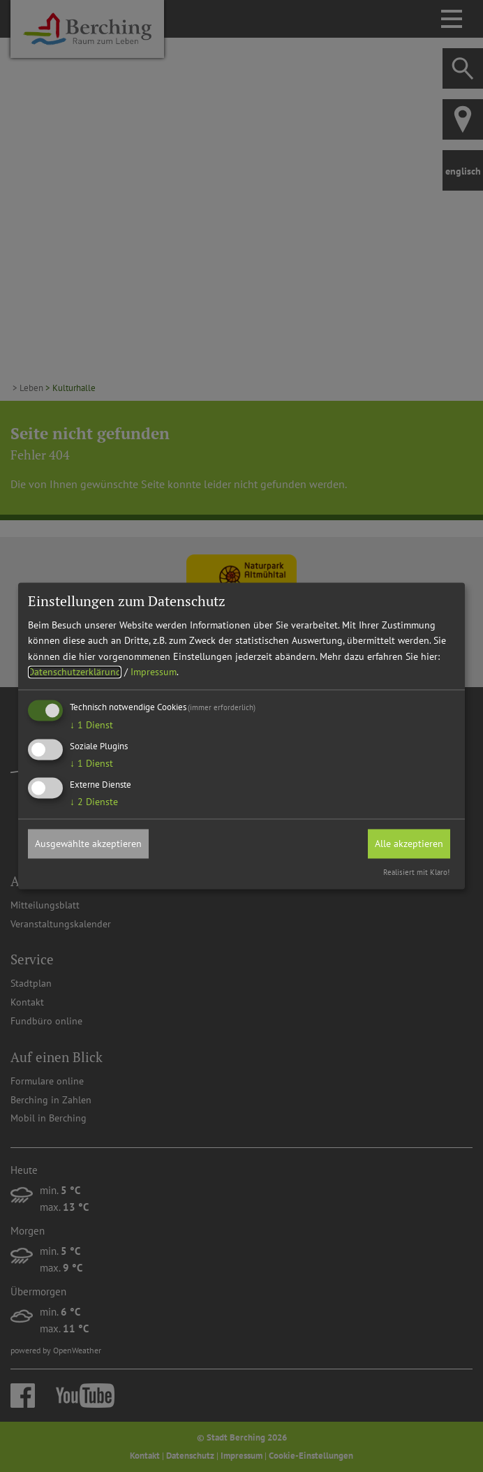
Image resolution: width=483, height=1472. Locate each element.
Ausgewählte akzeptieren (88, 843)
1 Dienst (91, 725)
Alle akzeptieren (409, 843)
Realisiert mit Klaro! (416, 873)
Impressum (154, 671)
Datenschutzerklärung (74, 671)
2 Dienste (94, 801)
